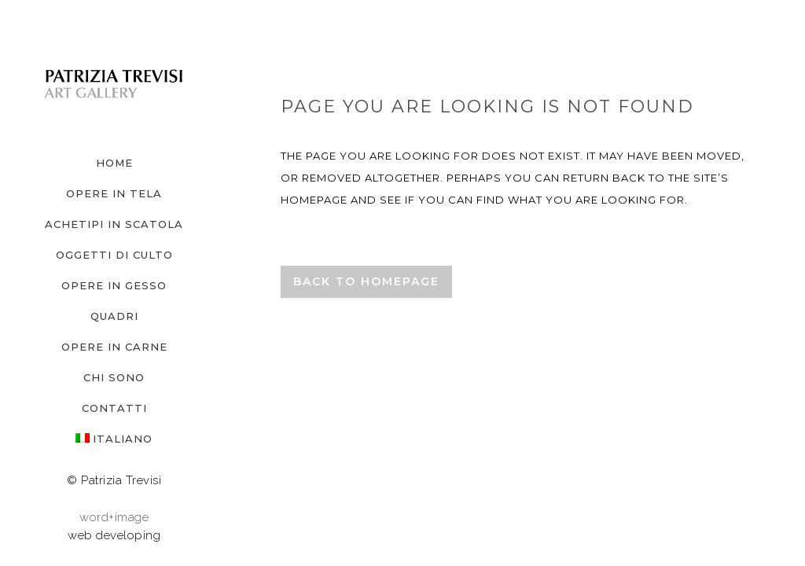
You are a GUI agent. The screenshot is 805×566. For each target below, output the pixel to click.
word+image (114, 517)
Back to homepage (366, 281)
